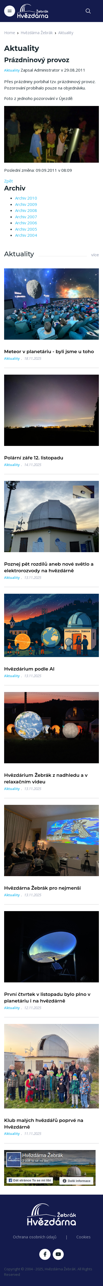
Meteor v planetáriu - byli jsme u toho (49, 351)
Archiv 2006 (26, 222)
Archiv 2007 (26, 216)
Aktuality (65, 32)
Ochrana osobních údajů (35, 1236)
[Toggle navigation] (9, 11)
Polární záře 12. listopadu (33, 458)
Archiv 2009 (26, 204)
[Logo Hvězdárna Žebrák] (32, 11)
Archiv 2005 (26, 229)
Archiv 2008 (26, 210)
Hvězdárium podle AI (29, 669)
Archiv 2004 (26, 235)
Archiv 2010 (26, 198)
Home (9, 32)
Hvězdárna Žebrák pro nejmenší (42, 888)
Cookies (83, 1236)
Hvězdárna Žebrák (37, 32)
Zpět (8, 181)
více (95, 254)
